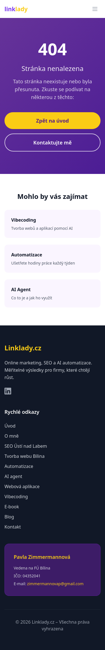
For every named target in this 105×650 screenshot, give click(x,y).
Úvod (9, 426)
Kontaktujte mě (52, 142)
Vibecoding (16, 496)
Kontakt (12, 527)
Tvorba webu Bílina (24, 456)
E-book (11, 507)
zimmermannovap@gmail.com (55, 583)
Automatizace (18, 466)
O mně (11, 436)
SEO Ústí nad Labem (25, 446)
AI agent (13, 476)
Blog (9, 517)
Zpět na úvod (52, 120)
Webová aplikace (21, 486)
